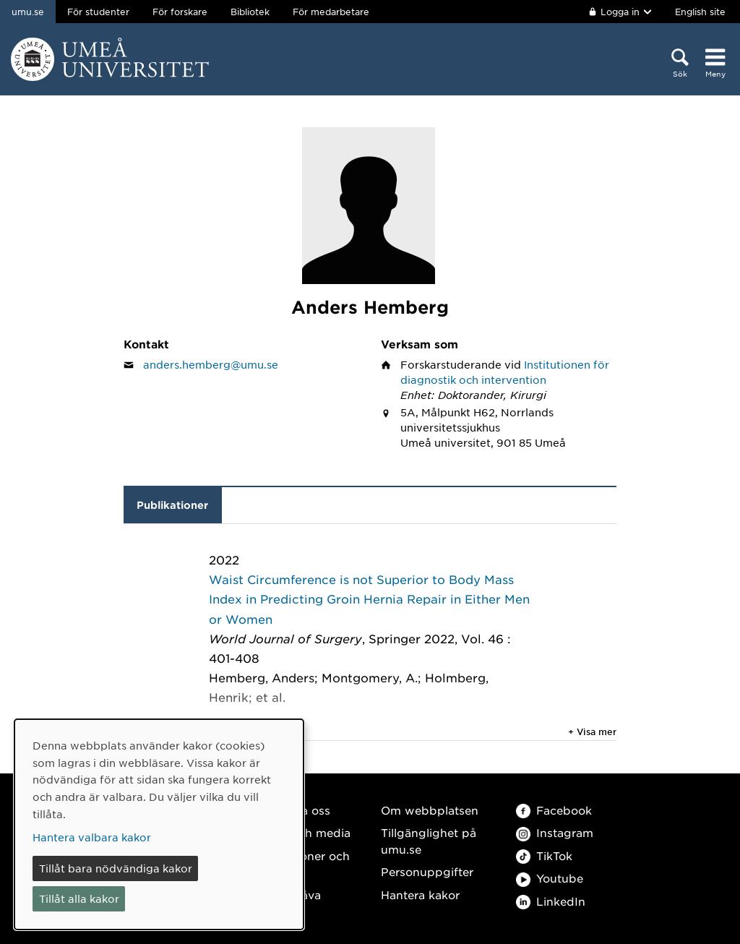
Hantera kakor (420, 894)
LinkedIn (550, 901)
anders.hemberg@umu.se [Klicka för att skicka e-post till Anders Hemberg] (210, 364)
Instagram (554, 832)
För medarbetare (331, 11)
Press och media (303, 832)
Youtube (549, 878)
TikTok (544, 855)
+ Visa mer (592, 731)
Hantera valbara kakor (92, 837)
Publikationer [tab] (172, 505)
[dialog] (159, 824)
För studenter (98, 11)
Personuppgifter (427, 871)
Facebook (554, 810)
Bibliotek (250, 11)
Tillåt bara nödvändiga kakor (115, 868)
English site (700, 11)
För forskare (179, 11)
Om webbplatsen (429, 810)
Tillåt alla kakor (79, 898)
